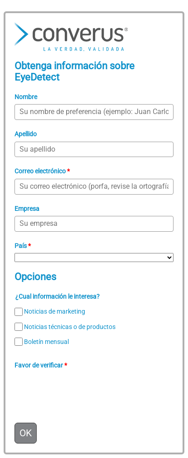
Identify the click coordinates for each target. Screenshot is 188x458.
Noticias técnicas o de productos (70, 326)
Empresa (26, 208)
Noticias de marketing (54, 311)
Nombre (25, 96)
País (22, 245)
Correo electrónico (42, 171)
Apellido (25, 134)
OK (25, 433)
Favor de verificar (40, 365)
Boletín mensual (46, 341)
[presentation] (83, 390)
